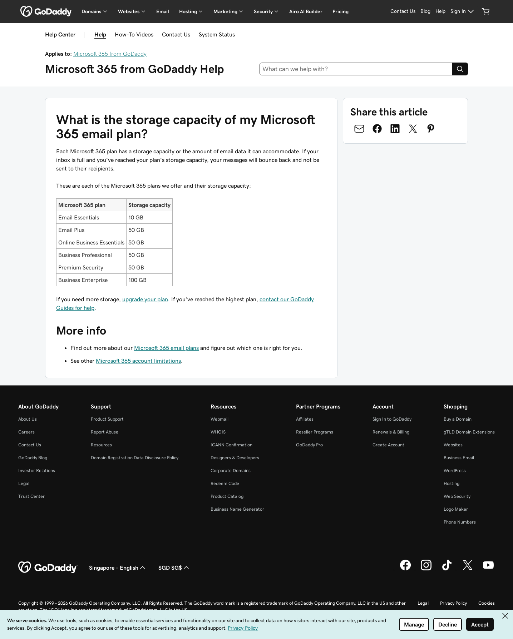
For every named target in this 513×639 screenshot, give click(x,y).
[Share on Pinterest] (431, 128)
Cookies (486, 603)
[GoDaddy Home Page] (48, 567)
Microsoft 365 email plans (166, 348)
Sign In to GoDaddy (392, 419)
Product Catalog (227, 496)
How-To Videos (134, 34)
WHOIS (218, 432)
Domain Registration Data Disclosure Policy (134, 457)
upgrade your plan (145, 299)
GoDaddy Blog (32, 457)
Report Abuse (104, 432)
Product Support (107, 419)
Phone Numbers (460, 522)
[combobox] (355, 69)
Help (100, 34)
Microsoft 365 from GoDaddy (110, 53)
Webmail (219, 419)
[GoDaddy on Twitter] (467, 569)
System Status (217, 34)
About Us (27, 419)
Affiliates (305, 419)
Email (162, 11)
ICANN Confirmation (231, 444)
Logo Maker (456, 509)
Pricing (340, 11)
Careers (26, 432)
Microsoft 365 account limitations (138, 360)
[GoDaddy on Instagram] (426, 569)
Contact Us (176, 34)
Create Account (388, 444)
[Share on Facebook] (377, 128)
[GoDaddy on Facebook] (405, 569)
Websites (453, 444)
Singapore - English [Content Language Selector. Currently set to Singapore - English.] (118, 567)
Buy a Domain (458, 419)
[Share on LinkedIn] (395, 128)
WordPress (455, 470)
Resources (101, 444)
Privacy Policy (453, 603)
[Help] (440, 11)
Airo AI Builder (305, 11)
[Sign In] (463, 11)
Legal (23, 483)
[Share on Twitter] (413, 128)
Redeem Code (225, 483)
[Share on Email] (359, 128)
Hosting (451, 483)
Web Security (457, 496)
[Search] (460, 69)
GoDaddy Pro (309, 444)
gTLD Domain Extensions (469, 432)
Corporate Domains (231, 470)
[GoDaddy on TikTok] (446, 569)
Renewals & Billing (391, 432)
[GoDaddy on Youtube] (488, 569)
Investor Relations (36, 470)
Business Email (459, 457)
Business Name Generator (237, 509)
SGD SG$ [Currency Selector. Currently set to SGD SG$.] (174, 567)
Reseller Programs (314, 432)
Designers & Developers (235, 457)
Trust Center (31, 496)
